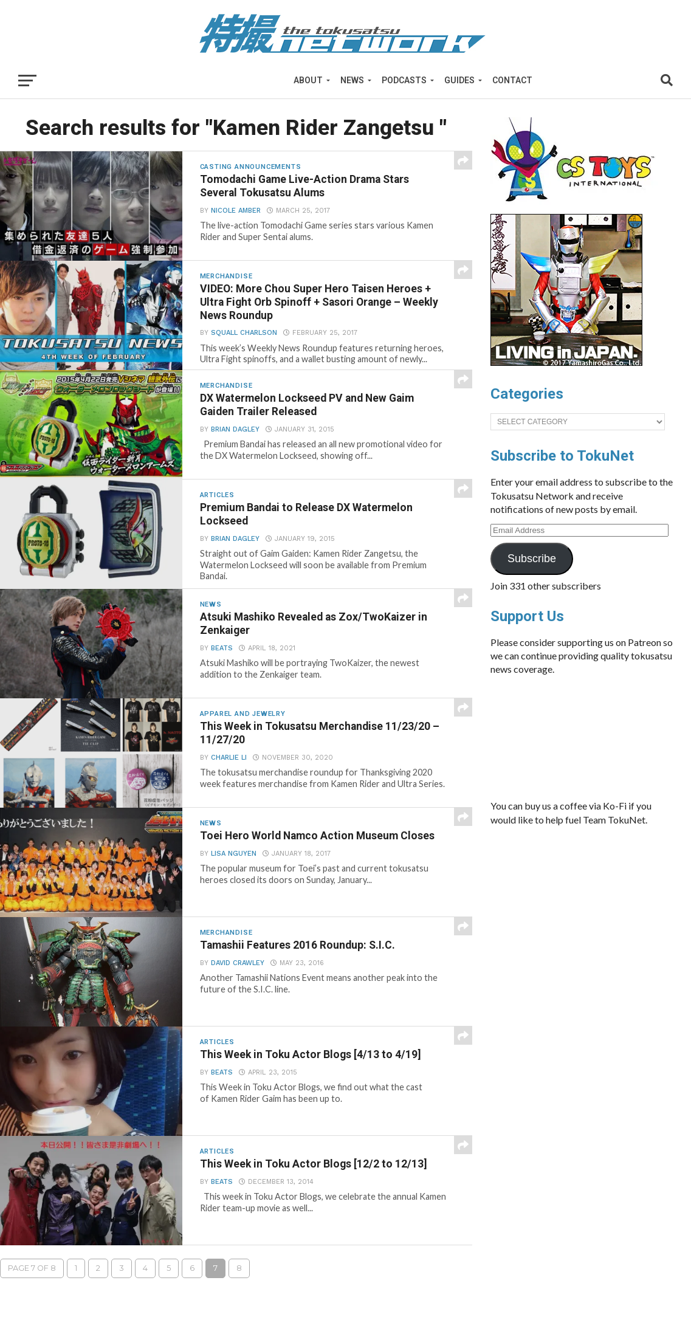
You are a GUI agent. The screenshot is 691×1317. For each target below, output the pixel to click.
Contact (512, 80)
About (308, 80)
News (352, 80)
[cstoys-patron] (577, 207)
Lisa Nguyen (233, 854)
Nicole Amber (236, 211)
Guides (459, 80)
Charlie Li (229, 758)
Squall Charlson (244, 333)
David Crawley (237, 963)
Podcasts (404, 80)
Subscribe (531, 558)
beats (222, 648)
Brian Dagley (235, 429)
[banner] (566, 362)
